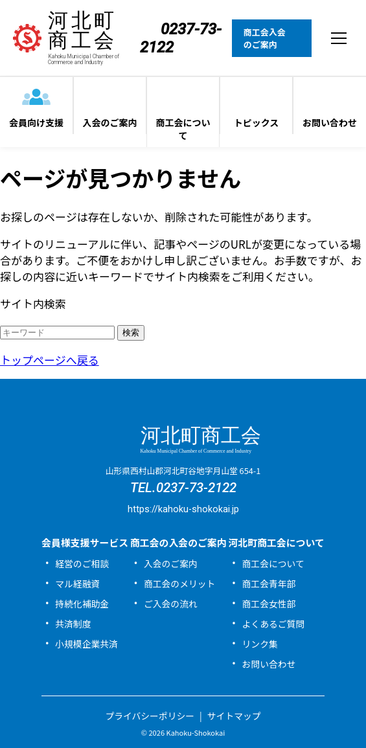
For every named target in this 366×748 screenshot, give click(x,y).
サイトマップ (234, 715)
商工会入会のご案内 (265, 38)
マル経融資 (77, 583)
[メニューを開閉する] (339, 38)
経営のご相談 (82, 563)
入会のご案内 (110, 122)
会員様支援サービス (84, 542)
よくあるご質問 (273, 623)
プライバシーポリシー (149, 715)
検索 (130, 332)
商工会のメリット (179, 583)
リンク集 (260, 643)
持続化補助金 (82, 603)
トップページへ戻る (49, 360)
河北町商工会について (277, 542)
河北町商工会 (94, 38)
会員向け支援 (36, 122)
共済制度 (73, 623)
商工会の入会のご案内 (178, 542)
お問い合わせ (330, 122)
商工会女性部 (269, 603)
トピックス (256, 122)
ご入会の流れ (171, 603)
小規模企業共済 (86, 643)
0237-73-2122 (196, 487)
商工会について (183, 129)
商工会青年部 (269, 583)
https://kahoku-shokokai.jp (183, 509)
